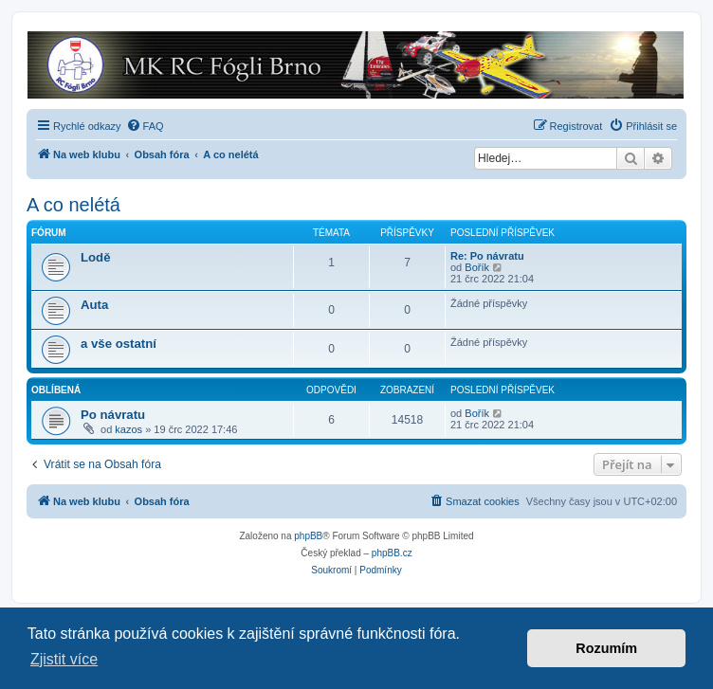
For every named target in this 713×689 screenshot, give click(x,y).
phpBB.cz (392, 553)
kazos (128, 429)
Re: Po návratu (487, 256)
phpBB (308, 536)
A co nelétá (73, 204)
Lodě (96, 257)
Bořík (477, 267)
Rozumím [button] (606, 648)
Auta (94, 305)
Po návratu (113, 415)
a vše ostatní (118, 343)
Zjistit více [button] (64, 659)
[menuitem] (145, 126)
